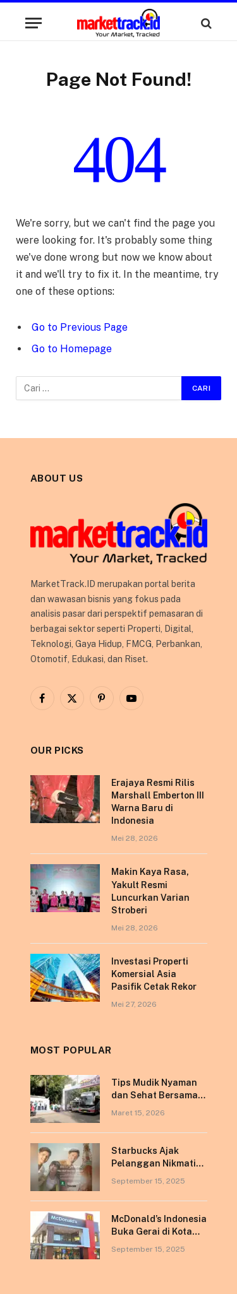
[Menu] (33, 23)
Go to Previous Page (80, 327)
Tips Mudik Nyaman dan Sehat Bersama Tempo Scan (154, 1095)
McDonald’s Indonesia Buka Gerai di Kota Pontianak (159, 1231)
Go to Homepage (72, 349)
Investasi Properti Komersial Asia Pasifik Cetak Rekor (154, 974)
